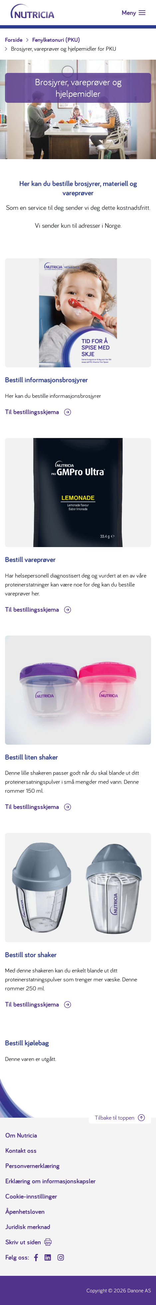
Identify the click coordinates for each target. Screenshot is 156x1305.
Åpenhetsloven (25, 1211)
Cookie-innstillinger (31, 1196)
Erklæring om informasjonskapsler (50, 1181)
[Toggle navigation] (133, 13)
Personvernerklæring (32, 1165)
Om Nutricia (21, 1135)
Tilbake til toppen (114, 1117)
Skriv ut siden (23, 1242)
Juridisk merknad (27, 1226)
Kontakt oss (21, 1150)
